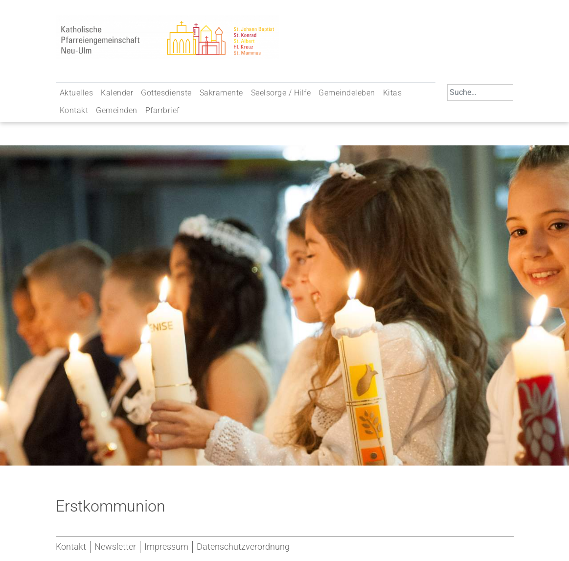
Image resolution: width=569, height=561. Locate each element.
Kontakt (74, 110)
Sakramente (221, 92)
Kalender (117, 92)
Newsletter (115, 547)
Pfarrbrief (162, 110)
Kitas (392, 92)
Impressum (166, 547)
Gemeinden (116, 110)
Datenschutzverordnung (243, 547)
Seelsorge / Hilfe (281, 92)
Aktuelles (76, 92)
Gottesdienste (166, 92)
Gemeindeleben (347, 92)
